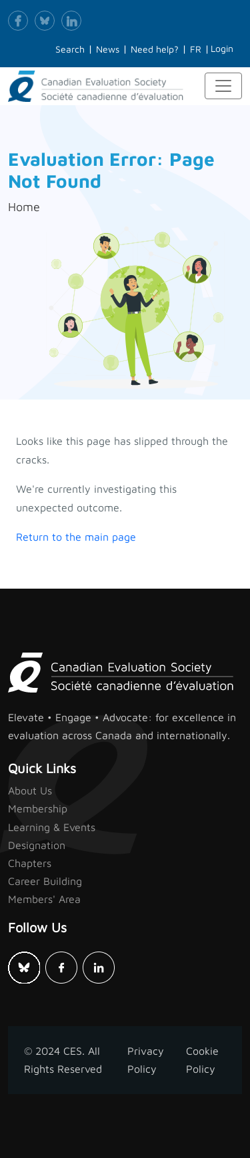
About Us (30, 790)
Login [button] (222, 48)
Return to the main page (76, 537)
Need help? (155, 49)
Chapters (29, 863)
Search (70, 49)
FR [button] (195, 49)
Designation (36, 845)
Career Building (45, 881)
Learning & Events (51, 827)
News (107, 49)
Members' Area (44, 899)
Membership (37, 808)
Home (24, 207)
